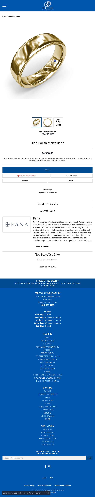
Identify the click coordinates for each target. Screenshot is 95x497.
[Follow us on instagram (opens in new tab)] (49, 466)
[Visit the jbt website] (44, 478)
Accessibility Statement (62, 485)
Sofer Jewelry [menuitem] (47, 416)
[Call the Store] (47, 305)
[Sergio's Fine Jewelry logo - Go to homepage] (47, 5)
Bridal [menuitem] (47, 337)
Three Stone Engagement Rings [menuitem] (47, 375)
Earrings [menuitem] (47, 344)
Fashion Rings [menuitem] (47, 341)
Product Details (47, 204)
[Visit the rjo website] (51, 478)
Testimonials (47, 441)
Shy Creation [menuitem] (48, 410)
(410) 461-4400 (47, 134)
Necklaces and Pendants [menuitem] (47, 347)
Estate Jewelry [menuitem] (47, 353)
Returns (70, 180)
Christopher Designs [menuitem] (47, 394)
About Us (47, 429)
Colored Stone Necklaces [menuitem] (47, 356)
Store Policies (47, 435)
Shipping (25, 180)
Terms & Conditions (47, 438)
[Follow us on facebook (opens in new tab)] (46, 466)
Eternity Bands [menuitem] (48, 365)
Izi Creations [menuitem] (47, 400)
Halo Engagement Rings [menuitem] (47, 381)
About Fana (47, 211)
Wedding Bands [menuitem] (47, 362)
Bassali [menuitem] (47, 391)
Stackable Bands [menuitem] (47, 368)
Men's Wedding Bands (12, 16)
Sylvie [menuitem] (47, 419)
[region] (47, 70)
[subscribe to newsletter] (89, 458)
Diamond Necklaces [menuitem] (47, 359)
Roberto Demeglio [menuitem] (47, 406)
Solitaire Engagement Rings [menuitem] (47, 378)
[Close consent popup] (48, 493)
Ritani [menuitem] (47, 403)
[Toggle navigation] (4, 5)
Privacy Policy (47, 445)
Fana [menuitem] (47, 397)
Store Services (47, 432)
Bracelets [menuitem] (47, 350)
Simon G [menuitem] (47, 413)
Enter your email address (47, 453)
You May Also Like (47, 254)
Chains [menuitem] (47, 372)
